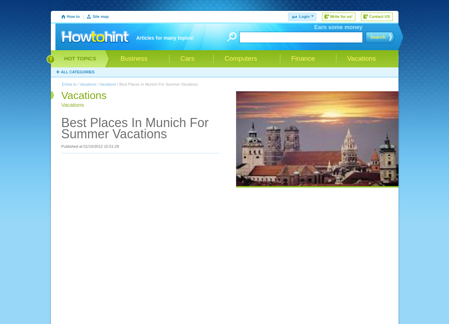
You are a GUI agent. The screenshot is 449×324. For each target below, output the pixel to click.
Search (378, 37)
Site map (101, 16)
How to (73, 16)
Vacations (88, 84)
